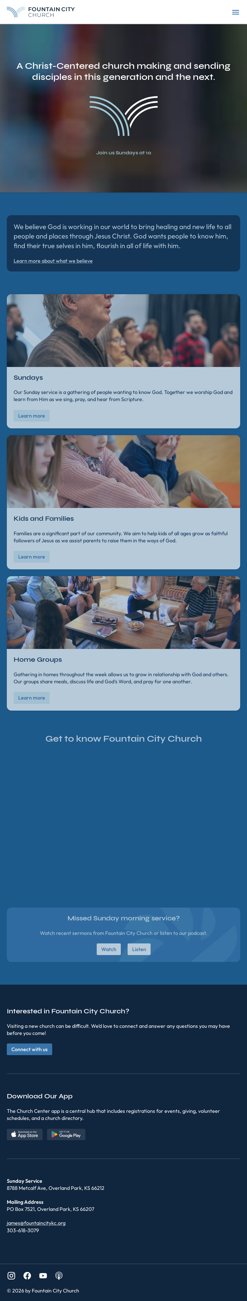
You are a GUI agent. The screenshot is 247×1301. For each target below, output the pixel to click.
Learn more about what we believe (53, 261)
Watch (108, 949)
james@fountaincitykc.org (36, 1223)
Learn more (31, 415)
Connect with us (29, 1049)
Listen (139, 949)
